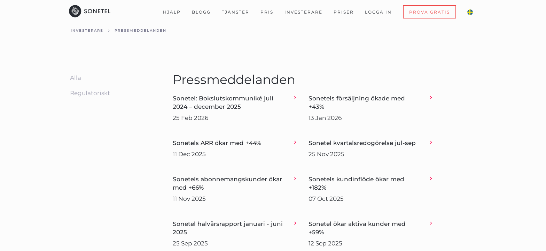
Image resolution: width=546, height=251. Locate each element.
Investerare (303, 12)
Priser (344, 12)
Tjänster (235, 12)
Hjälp (172, 12)
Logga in (378, 12)
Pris (266, 12)
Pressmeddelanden (140, 30)
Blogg (201, 12)
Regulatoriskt (90, 93)
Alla (75, 77)
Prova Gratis (429, 12)
